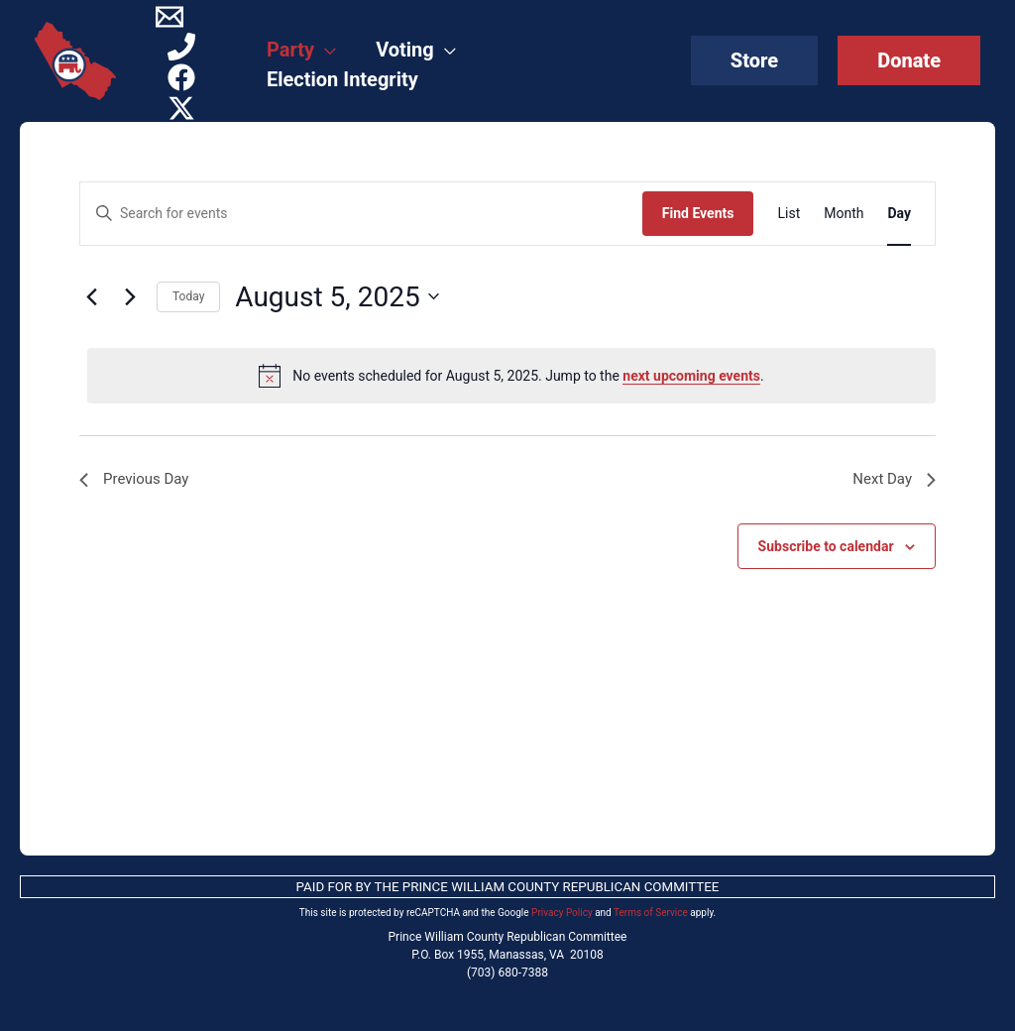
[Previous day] (91, 296)
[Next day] (130, 296)
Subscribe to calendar (826, 548)
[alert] (511, 375)
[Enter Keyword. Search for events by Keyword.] (361, 213)
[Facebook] (181, 77)
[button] (754, 60)
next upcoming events (691, 376)
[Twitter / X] (181, 108)
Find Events (698, 213)
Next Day (892, 480)
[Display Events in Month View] (843, 213)
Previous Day (136, 480)
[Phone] (181, 46)
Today (188, 296)
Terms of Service (651, 912)
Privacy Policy (562, 912)
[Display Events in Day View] (899, 213)
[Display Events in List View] (788, 213)
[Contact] (169, 17)
